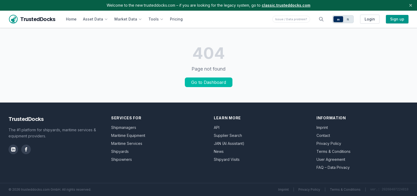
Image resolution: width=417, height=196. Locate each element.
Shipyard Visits (227, 159)
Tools (156, 19)
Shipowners (121, 159)
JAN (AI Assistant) (229, 143)
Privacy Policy (328, 143)
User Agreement (330, 159)
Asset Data (95, 19)
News (219, 151)
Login (370, 19)
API (216, 127)
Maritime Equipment (128, 135)
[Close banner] (410, 5)
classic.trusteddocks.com (286, 5)
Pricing (176, 19)
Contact (323, 135)
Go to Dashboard (208, 82)
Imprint (322, 127)
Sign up (397, 19)
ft (348, 19)
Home (71, 19)
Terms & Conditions (333, 151)
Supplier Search (228, 135)
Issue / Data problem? (291, 19)
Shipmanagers (123, 127)
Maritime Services (126, 143)
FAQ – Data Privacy (333, 167)
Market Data (128, 19)
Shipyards (120, 151)
